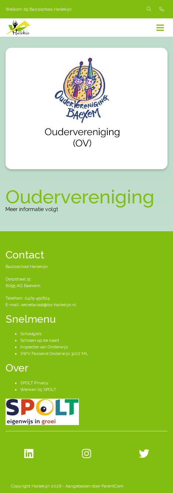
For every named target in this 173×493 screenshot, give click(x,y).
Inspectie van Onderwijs (44, 346)
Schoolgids (31, 333)
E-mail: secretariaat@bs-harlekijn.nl (41, 304)
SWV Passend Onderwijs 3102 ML (54, 353)
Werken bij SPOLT (38, 389)
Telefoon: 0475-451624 (28, 298)
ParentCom (112, 486)
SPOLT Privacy (34, 382)
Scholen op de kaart (39, 340)
